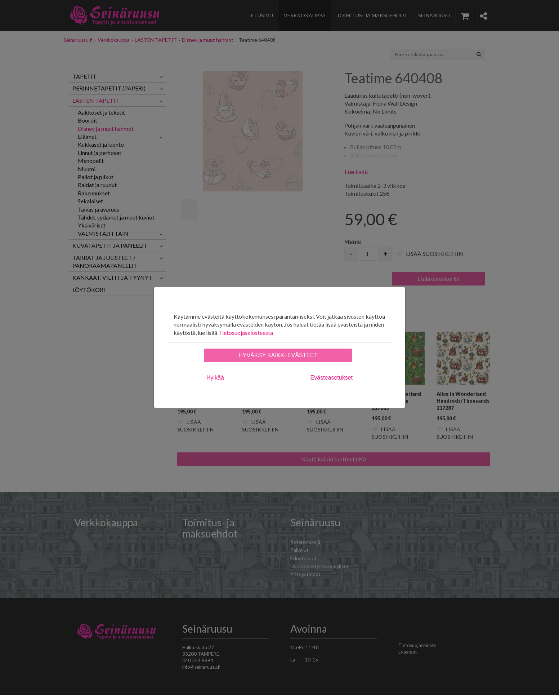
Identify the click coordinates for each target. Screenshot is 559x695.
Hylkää (215, 378)
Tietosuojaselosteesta (245, 332)
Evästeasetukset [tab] (331, 378)
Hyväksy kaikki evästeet (277, 355)
